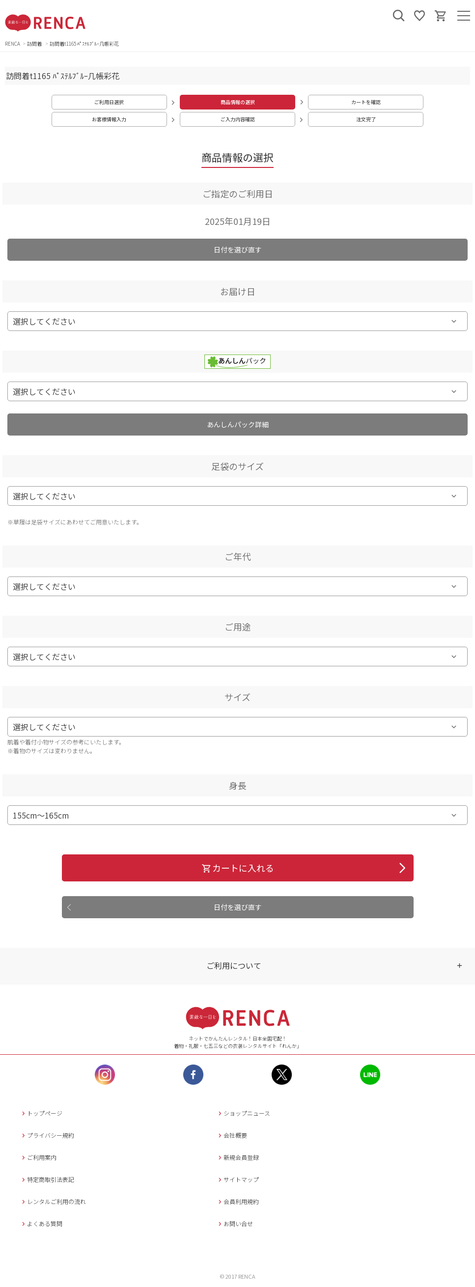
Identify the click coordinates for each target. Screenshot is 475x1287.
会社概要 (231, 1135)
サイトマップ (237, 1179)
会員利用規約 (237, 1201)
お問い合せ (234, 1223)
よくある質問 (41, 1223)
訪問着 (35, 43)
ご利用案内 (38, 1157)
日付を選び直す (238, 249)
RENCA (12, 43)
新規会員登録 (237, 1157)
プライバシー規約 (47, 1135)
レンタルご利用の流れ (53, 1201)
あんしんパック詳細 (238, 424)
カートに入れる (237, 867)
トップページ (41, 1113)
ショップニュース (243, 1113)
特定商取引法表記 (47, 1179)
